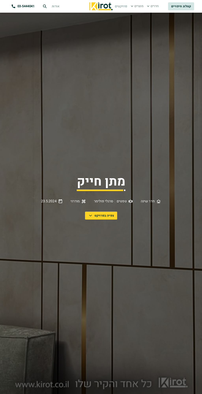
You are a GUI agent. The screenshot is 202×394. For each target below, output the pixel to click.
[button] (136, 6)
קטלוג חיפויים (181, 6)
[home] (101, 6)
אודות (55, 6)
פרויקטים (121, 6)
